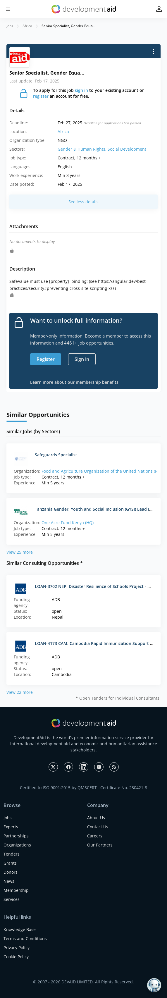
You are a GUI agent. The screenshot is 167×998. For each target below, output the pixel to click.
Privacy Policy (17, 947)
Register (46, 359)
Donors (11, 872)
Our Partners (100, 845)
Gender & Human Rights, (83, 149)
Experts (11, 827)
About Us (96, 817)
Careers (94, 836)
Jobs (9, 25)
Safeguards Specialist (56, 454)
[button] (8, 9)
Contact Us (97, 827)
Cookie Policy (16, 956)
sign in (81, 90)
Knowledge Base (20, 929)
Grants (10, 863)
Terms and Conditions (25, 938)
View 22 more (19, 692)
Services (12, 899)
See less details (83, 201)
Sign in (82, 359)
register (41, 96)
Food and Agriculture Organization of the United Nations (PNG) (103, 471)
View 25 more (19, 552)
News (9, 881)
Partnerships (16, 836)
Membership (16, 890)
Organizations (17, 845)
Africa (27, 25)
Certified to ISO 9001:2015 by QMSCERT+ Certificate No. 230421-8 (83, 787)
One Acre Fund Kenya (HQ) (68, 522)
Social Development (127, 149)
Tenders (12, 854)
